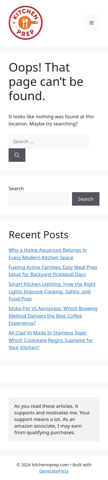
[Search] (17, 155)
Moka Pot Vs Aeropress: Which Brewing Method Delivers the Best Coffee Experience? (53, 315)
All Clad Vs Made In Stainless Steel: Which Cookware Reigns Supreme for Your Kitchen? (51, 340)
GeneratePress (54, 471)
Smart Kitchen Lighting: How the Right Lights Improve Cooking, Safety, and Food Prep (52, 291)
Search (16, 188)
